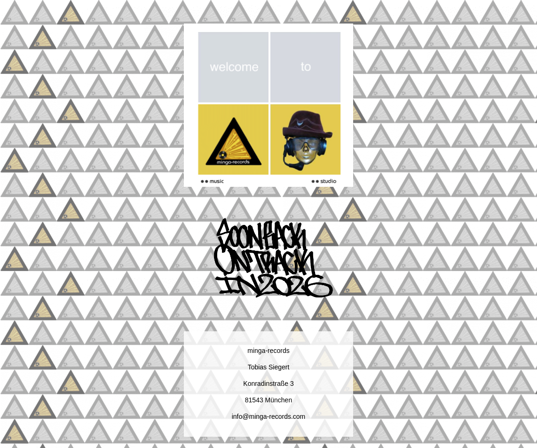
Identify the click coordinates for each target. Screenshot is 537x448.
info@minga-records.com (269, 416)
